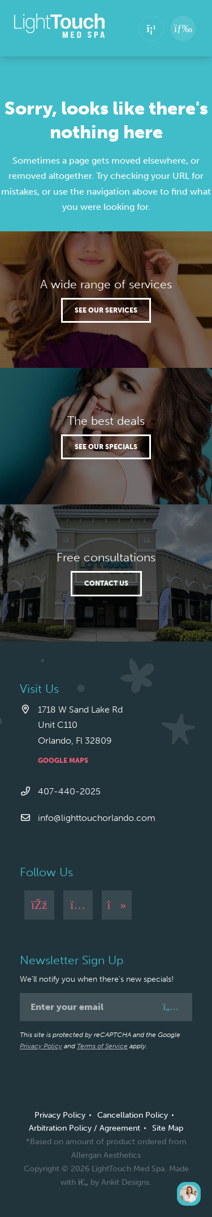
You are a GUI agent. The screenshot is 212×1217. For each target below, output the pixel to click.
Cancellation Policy (132, 1115)
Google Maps (63, 761)
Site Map (167, 1128)
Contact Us (106, 583)
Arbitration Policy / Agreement (84, 1128)
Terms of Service (102, 1046)
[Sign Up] (170, 1007)
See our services (106, 310)
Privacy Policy (41, 1046)
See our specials (106, 447)
